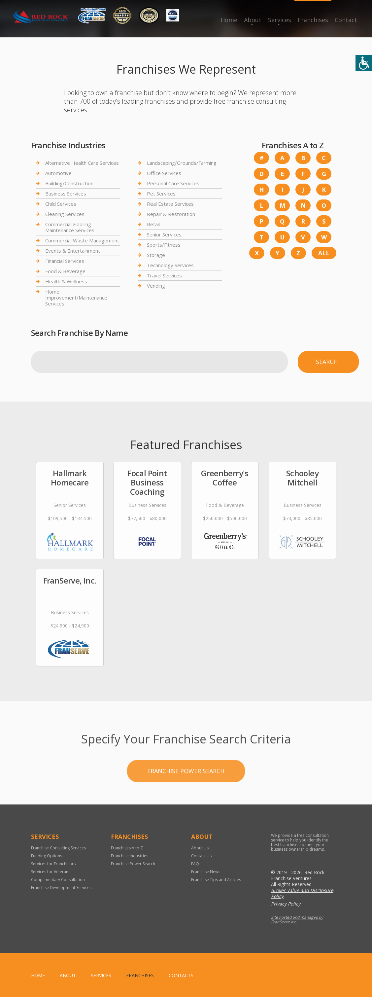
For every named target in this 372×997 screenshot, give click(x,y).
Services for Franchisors (53, 864)
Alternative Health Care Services (82, 163)
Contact (346, 20)
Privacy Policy (285, 904)
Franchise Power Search (186, 792)
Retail (153, 224)
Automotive (58, 173)
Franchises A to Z (127, 848)
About (252, 20)
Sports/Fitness (164, 244)
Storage (156, 255)
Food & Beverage (65, 271)
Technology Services (170, 265)
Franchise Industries (129, 856)
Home (228, 20)
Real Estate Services (170, 203)
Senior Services (164, 234)
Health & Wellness (66, 281)
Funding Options (46, 856)
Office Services (164, 173)
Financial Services (64, 261)
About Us (200, 848)
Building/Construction (69, 183)
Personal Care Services (173, 183)
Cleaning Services (65, 214)
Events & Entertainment (72, 250)
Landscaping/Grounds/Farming (182, 163)
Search (327, 362)
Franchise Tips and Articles (216, 879)
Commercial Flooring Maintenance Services (69, 227)
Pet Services (161, 193)
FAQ (195, 864)
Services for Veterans (50, 871)
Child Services (60, 203)
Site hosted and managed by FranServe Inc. (297, 919)
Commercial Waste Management (82, 240)
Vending (156, 285)
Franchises (313, 20)
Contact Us (201, 856)
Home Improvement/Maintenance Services (76, 297)
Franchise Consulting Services (58, 848)
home (38, 975)
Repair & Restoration (171, 214)
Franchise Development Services (61, 887)
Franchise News (205, 871)
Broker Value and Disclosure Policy (302, 893)
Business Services (65, 193)
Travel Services (164, 275)
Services (279, 20)
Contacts (181, 975)
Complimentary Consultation (58, 879)
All (323, 253)
